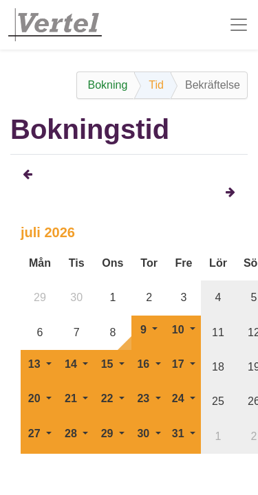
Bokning (107, 85)
